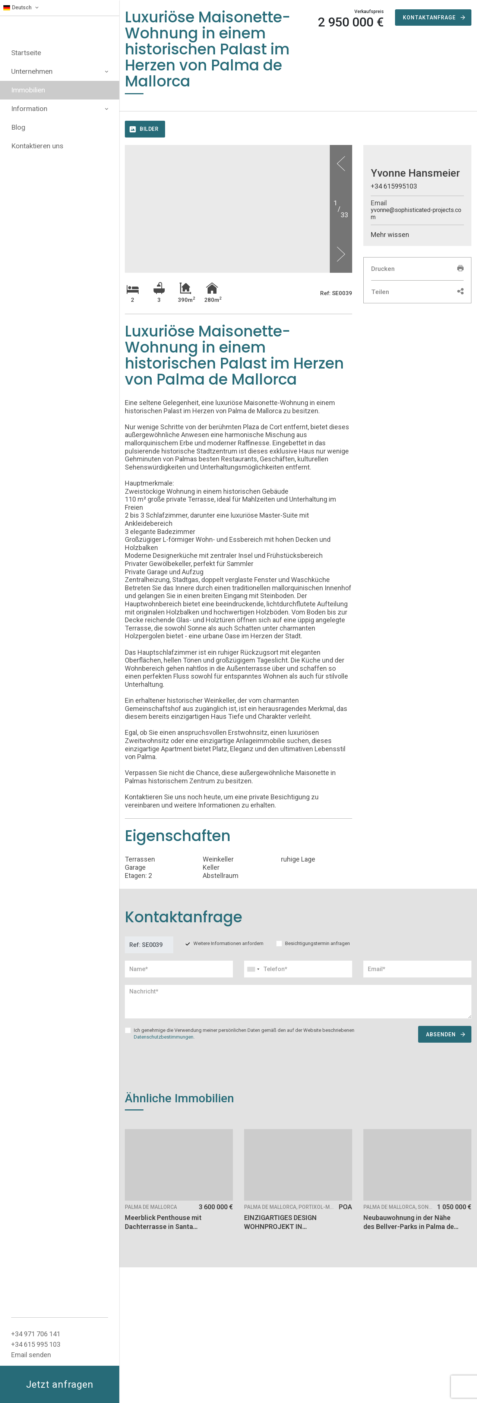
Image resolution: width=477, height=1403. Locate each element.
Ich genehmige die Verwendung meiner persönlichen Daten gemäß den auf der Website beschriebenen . (244, 1033)
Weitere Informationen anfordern (228, 943)
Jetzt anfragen (60, 1384)
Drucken (417, 268)
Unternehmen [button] (59, 71)
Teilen (417, 292)
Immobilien (28, 90)
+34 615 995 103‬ (35, 1344)
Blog (18, 127)
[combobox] (298, 969)
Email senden (31, 1355)
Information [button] (59, 108)
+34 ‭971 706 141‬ (35, 1334)
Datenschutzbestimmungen (163, 1037)
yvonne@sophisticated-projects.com (416, 213)
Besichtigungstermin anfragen (317, 943)
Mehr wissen (390, 234)
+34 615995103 (394, 186)
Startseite (26, 52)
